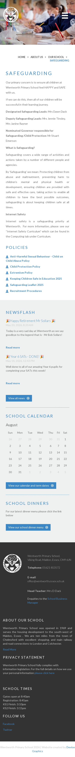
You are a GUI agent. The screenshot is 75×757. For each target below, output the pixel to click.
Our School (56, 57)
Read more (13, 347)
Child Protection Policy (25, 266)
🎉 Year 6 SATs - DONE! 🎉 (25, 356)
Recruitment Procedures (26, 290)
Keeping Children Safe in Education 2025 (36, 278)
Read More (9, 649)
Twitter (7, 729)
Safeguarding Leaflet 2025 (26, 284)
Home (21, 57)
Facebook (9, 723)
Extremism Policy (21, 272)
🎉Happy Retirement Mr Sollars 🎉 (30, 321)
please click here (44, 673)
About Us (37, 57)
